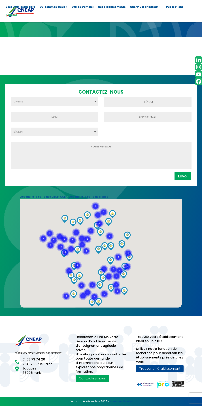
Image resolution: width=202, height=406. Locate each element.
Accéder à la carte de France (88, 197)
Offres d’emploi (82, 7)
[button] (94, 296)
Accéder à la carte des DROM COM (43, 197)
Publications (174, 7)
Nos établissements (112, 7)
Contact (11, 15)
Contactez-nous (92, 378)
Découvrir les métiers (20, 7)
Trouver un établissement (159, 368)
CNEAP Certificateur (144, 7)
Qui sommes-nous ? (53, 7)
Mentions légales (121, 401)
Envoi (183, 176)
